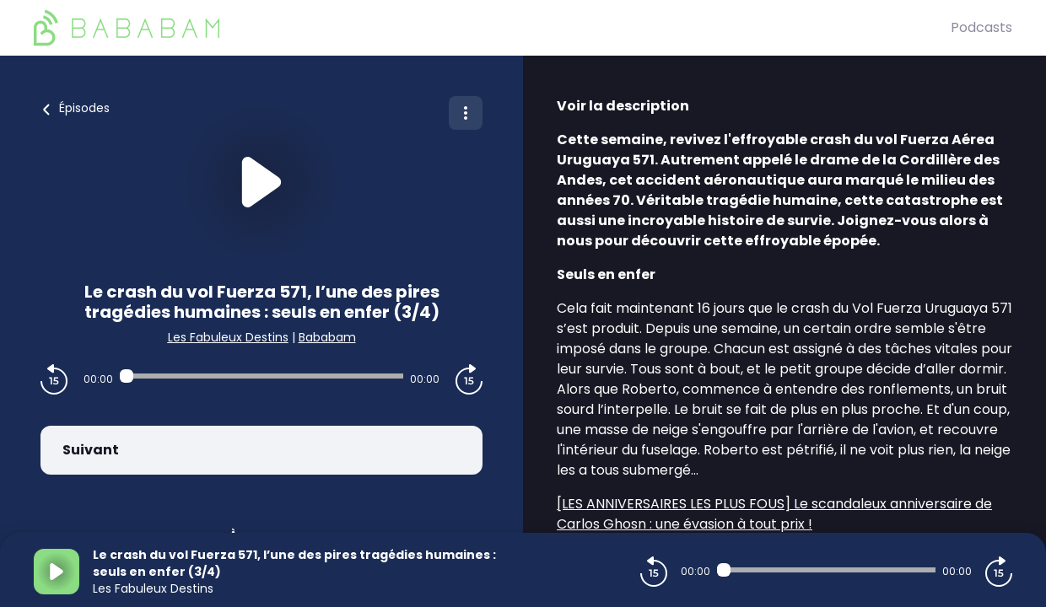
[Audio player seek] (261, 376)
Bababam (327, 337)
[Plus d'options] (466, 113)
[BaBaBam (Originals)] (492, 27)
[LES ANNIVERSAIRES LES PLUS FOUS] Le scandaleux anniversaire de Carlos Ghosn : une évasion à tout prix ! (774, 514)
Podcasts (981, 27)
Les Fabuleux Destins (228, 337)
